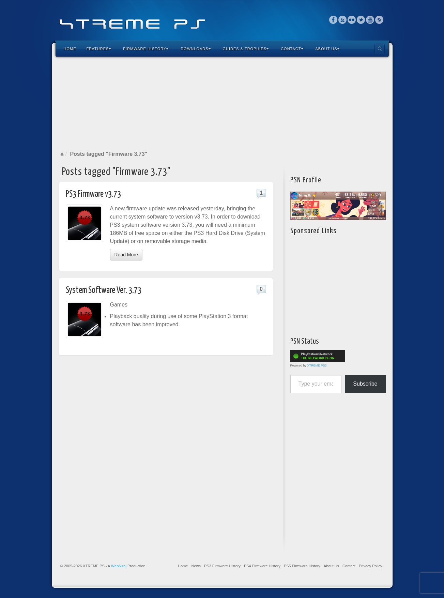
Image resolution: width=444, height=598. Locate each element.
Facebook (333, 20)
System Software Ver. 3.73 (103, 290)
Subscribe (365, 384)
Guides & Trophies (246, 49)
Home (70, 49)
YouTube (370, 20)
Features (99, 49)
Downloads (196, 49)
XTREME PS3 (317, 365)
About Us (328, 49)
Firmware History (146, 49)
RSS (379, 20)
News (196, 566)
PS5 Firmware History (302, 566)
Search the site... (379, 49)
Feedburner (342, 20)
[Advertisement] (222, 103)
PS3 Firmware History (222, 566)
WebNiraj (118, 566)
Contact (292, 49)
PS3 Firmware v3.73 (93, 194)
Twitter (361, 20)
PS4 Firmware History (262, 566)
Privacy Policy (370, 566)
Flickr (352, 20)
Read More (126, 254)
